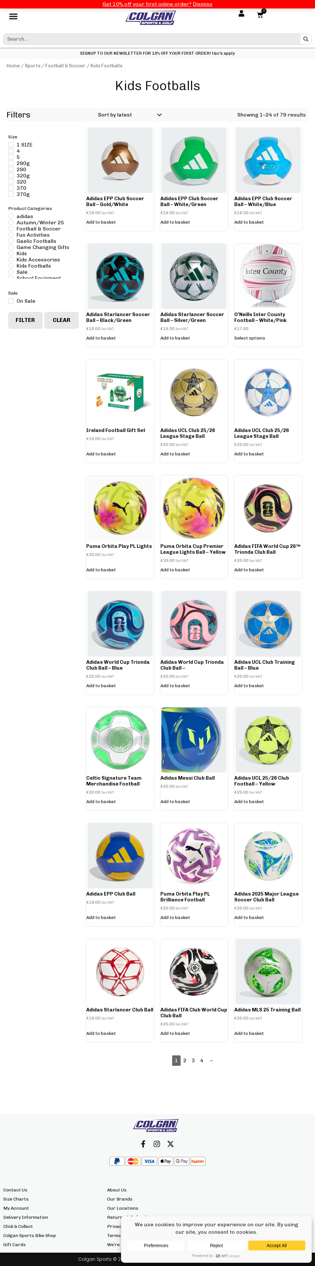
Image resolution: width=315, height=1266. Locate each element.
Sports (32, 66)
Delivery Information (25, 1217)
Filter (25, 320)
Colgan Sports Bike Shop (29, 1235)
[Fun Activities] (10, 234)
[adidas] (10, 216)
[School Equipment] (10, 278)
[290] (10, 169)
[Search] (305, 39)
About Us (117, 1190)
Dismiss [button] (202, 4)
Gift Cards (14, 1244)
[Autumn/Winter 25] (10, 222)
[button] (13, 18)
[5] (10, 157)
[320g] (10, 175)
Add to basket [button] (101, 222)
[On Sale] (10, 300)
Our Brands (119, 1199)
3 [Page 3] (193, 1060)
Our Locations (122, 1208)
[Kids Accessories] (10, 259)
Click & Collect (18, 1226)
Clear (61, 320)
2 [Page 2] (184, 1060)
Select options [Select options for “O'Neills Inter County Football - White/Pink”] (249, 338)
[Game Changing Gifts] (10, 247)
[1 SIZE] (10, 144)
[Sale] (10, 271)
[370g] (10, 194)
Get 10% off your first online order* (147, 4)
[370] (10, 187)
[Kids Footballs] (10, 265)
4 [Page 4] (201, 1060)
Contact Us (15, 1190)
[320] (10, 181)
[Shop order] (129, 114)
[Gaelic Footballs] (10, 240)
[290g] (10, 163)
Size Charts (16, 1199)
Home (13, 66)
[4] (10, 150)
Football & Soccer (65, 66)
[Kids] (10, 253)
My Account (16, 1208)
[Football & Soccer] (10, 228)
